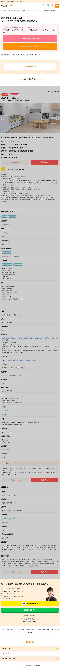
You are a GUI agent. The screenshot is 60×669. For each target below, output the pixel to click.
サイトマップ (14, 629)
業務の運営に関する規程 (44, 629)
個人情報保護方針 (31, 629)
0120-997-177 (31, 618)
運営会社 (30, 632)
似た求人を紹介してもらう (31, 46)
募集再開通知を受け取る (31, 38)
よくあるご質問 (5, 629)
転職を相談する (30, 603)
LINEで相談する (30, 610)
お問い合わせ (55, 629)
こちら (25, 55)
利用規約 (22, 629)
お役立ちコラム (6, 653)
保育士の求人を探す (31, 67)
